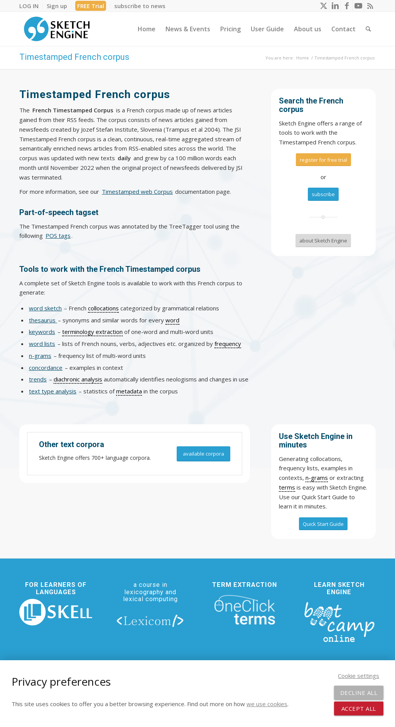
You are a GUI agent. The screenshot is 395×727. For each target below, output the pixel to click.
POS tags (58, 235)
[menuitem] (31, 6)
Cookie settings (358, 676)
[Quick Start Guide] (323, 523)
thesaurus (43, 320)
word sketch (45, 308)
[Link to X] (323, 6)
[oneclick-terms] (244, 610)
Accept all (358, 708)
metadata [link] (129, 391)
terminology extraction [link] (92, 332)
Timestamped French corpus (74, 57)
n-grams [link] (317, 477)
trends (38, 379)
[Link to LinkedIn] (335, 6)
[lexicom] (150, 620)
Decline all (359, 692)
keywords (42, 332)
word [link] (172, 320)
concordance (45, 367)
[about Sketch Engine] (323, 240)
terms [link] (287, 487)
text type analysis (52, 391)
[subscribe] (323, 194)
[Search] (368, 29)
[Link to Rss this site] (370, 6)
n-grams (40, 355)
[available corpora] (203, 453)
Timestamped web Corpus (137, 191)
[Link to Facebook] (346, 6)
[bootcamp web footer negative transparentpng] (339, 621)
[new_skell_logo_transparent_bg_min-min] (55, 612)
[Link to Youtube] (358, 6)
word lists (42, 343)
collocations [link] (103, 308)
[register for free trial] (323, 159)
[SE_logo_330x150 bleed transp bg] (56, 29)
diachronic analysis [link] (78, 379)
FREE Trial (90, 6)
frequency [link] (227, 343)
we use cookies (266, 704)
